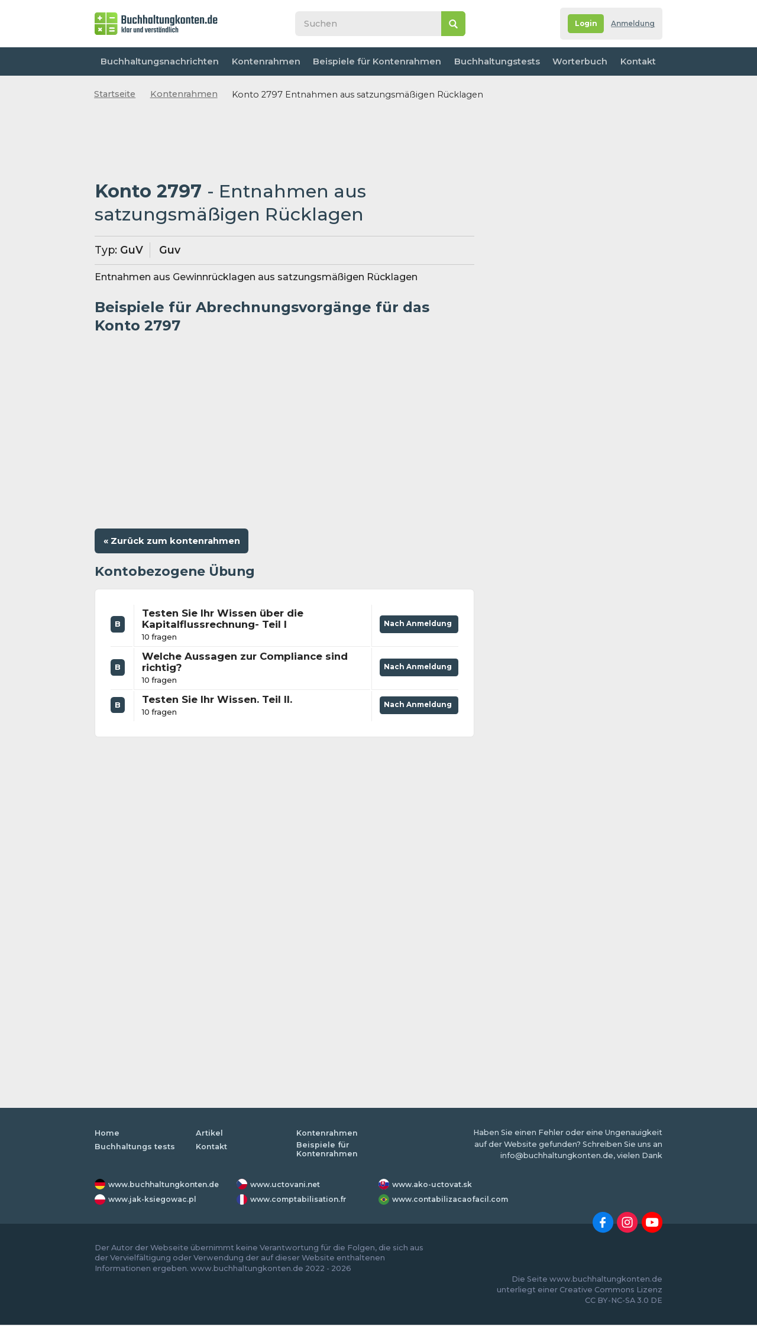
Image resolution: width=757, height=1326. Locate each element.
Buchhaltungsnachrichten (159, 61)
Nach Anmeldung (416, 622)
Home (107, 1134)
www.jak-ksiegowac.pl (154, 1200)
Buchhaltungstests (491, 61)
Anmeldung (630, 24)
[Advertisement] (284, 141)
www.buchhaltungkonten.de (166, 1185)
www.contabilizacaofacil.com (452, 1200)
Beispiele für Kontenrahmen (373, 61)
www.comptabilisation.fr (300, 1200)
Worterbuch (575, 61)
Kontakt (635, 61)
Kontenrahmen (263, 61)
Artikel (209, 1134)
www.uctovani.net (286, 1185)
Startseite (114, 94)
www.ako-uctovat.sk (433, 1185)
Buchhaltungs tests (135, 1147)
